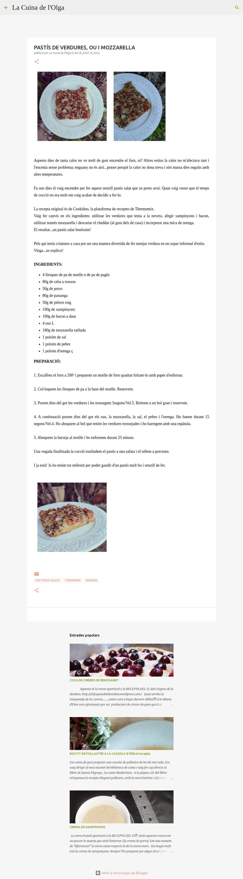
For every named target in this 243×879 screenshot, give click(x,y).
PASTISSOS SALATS (48, 580)
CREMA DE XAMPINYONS (87, 827)
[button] (36, 62)
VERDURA (91, 580)
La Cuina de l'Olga (38, 7)
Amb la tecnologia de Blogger (121, 873)
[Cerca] (70, 7)
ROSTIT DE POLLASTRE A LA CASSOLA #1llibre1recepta (110, 753)
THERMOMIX (72, 580)
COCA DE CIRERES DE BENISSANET (94, 680)
